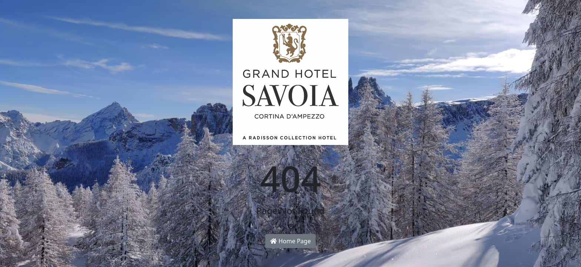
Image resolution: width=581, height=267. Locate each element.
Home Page (290, 241)
